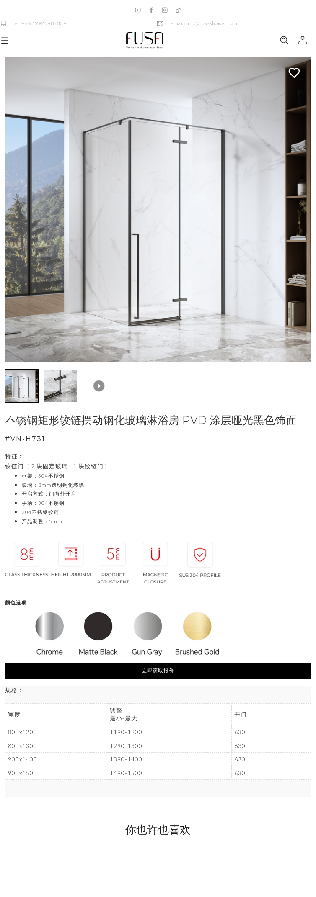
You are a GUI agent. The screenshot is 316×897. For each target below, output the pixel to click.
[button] (22, 386)
